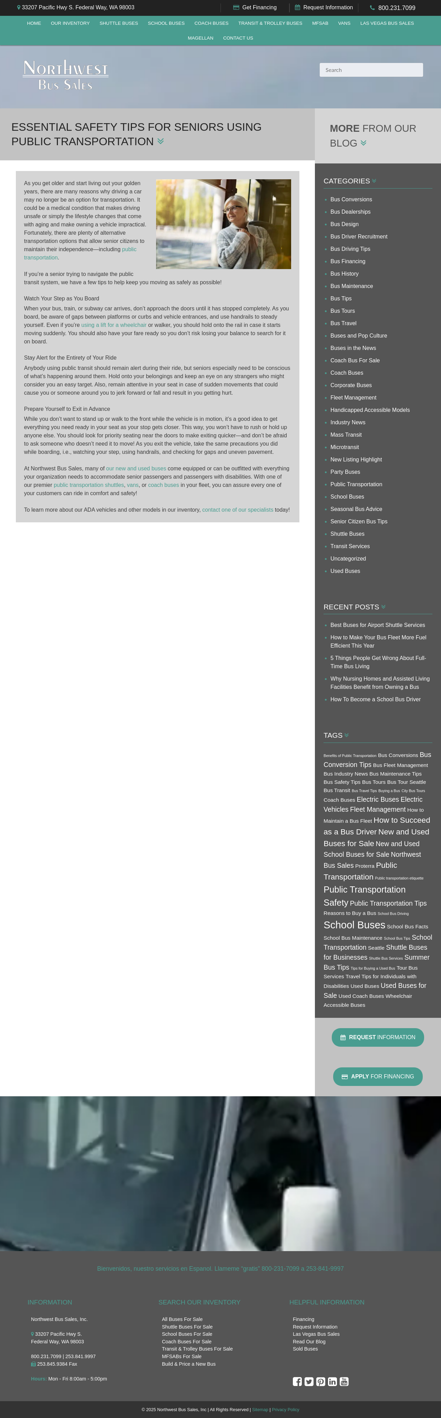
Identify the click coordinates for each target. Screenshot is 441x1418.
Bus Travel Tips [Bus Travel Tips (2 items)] (364, 791)
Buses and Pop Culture (358, 336)
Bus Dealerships (350, 212)
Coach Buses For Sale (187, 1341)
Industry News (347, 422)
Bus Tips (340, 298)
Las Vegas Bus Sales (387, 23)
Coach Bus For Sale (355, 360)
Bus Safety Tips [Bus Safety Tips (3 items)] (342, 782)
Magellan (200, 38)
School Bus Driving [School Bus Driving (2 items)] (393, 913)
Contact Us (238, 38)
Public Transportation (356, 484)
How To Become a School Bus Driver (375, 699)
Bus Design (344, 224)
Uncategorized (348, 559)
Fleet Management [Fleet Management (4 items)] (378, 809)
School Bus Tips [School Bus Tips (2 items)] (397, 938)
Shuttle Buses (119, 23)
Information (378, 1037)
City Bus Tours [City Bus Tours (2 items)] (413, 791)
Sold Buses (305, 1349)
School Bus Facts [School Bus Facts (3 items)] (407, 926)
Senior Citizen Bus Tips (358, 521)
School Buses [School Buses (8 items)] (354, 924)
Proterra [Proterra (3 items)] (365, 866)
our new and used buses (136, 469)
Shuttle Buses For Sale (187, 1327)
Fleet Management (353, 398)
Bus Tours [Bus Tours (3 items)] (374, 782)
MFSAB (320, 23)
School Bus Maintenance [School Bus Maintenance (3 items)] (353, 938)
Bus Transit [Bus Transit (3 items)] (337, 790)
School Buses (166, 23)
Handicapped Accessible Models (370, 410)
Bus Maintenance (351, 286)
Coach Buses (211, 23)
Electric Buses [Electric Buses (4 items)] (378, 799)
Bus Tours (342, 311)
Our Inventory (70, 23)
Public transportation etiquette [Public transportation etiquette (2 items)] (399, 878)
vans (133, 486)
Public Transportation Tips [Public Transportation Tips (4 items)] (388, 903)
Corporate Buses (351, 385)
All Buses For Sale (182, 1319)
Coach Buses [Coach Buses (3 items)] (339, 800)
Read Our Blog (309, 1341)
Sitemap (260, 1409)
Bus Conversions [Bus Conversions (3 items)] (398, 755)
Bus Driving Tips (350, 249)
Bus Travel (343, 323)
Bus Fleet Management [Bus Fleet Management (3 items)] (400, 765)
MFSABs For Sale (182, 1356)
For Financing (378, 1077)
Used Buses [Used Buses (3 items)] (364, 986)
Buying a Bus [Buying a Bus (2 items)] (389, 791)
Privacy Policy (285, 1409)
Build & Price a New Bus (189, 1364)
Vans (344, 23)
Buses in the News (353, 348)
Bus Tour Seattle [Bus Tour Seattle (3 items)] (406, 782)
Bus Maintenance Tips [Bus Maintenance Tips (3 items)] (395, 774)
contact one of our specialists (237, 510)
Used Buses (345, 571)
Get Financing (259, 7)
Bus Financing (347, 261)
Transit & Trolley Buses (270, 23)
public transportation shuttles (89, 486)
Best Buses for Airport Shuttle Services (377, 625)
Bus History (344, 274)
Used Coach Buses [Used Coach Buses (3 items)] (361, 996)
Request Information (328, 7)
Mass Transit (346, 435)
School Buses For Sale (187, 1334)
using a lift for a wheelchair (113, 326)
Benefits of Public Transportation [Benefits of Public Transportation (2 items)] (350, 756)
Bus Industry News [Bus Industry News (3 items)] (346, 774)
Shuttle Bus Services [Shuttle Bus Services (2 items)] (386, 958)
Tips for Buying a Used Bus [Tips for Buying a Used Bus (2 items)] (373, 968)
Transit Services (350, 546)
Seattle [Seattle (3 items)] (376, 948)
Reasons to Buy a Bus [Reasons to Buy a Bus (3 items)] (350, 913)
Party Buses (345, 472)
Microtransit (344, 447)
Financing (303, 1319)
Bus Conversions (351, 199)
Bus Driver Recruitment (358, 236)
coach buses (163, 486)
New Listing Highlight (356, 459)
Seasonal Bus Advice (356, 509)
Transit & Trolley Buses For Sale (197, 1349)
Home (34, 23)
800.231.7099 (397, 7)
